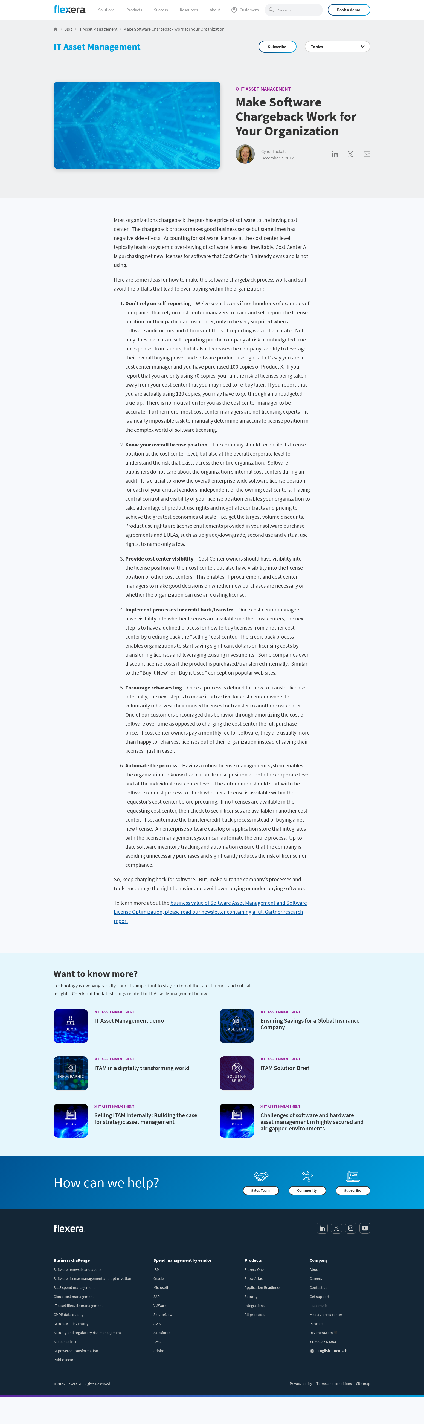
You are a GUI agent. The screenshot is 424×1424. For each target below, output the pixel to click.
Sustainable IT (65, 1341)
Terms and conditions (334, 1383)
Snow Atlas (254, 1278)
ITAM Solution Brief (284, 1068)
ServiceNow (162, 1314)
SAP (156, 1296)
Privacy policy (301, 1383)
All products (255, 1314)
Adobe (158, 1350)
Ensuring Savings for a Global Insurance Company (309, 1024)
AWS (157, 1323)
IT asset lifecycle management (78, 1305)
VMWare (159, 1305)
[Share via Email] (367, 160)
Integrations (255, 1305)
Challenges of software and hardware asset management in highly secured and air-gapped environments (312, 1121)
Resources (189, 9)
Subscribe (277, 46)
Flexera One (254, 1269)
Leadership (319, 1305)
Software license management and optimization (92, 1278)
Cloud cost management (74, 1296)
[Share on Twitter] (356, 160)
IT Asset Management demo (129, 1020)
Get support (319, 1296)
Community (307, 1190)
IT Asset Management (97, 46)
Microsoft (160, 1287)
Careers (316, 1278)
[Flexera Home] (56, 29)
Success (161, 9)
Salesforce (161, 1332)
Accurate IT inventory (71, 1323)
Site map (363, 1383)
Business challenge (72, 1260)
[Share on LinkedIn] (340, 160)
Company (319, 1260)
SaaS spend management (74, 1287)
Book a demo (348, 9)
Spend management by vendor (182, 1260)
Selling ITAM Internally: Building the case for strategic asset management (145, 1118)
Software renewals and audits (77, 1269)
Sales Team (260, 1190)
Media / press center (326, 1314)
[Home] (70, 9)
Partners (316, 1323)
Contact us (318, 1287)
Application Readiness (262, 1287)
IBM (156, 1269)
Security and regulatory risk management (87, 1332)
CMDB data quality (69, 1314)
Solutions (106, 9)
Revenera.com (321, 1332)
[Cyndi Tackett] (245, 154)
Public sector (64, 1359)
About (215, 9)
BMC (157, 1341)
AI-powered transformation (76, 1350)
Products (134, 9)
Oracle (158, 1278)
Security (251, 1296)
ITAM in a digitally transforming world (141, 1068)
